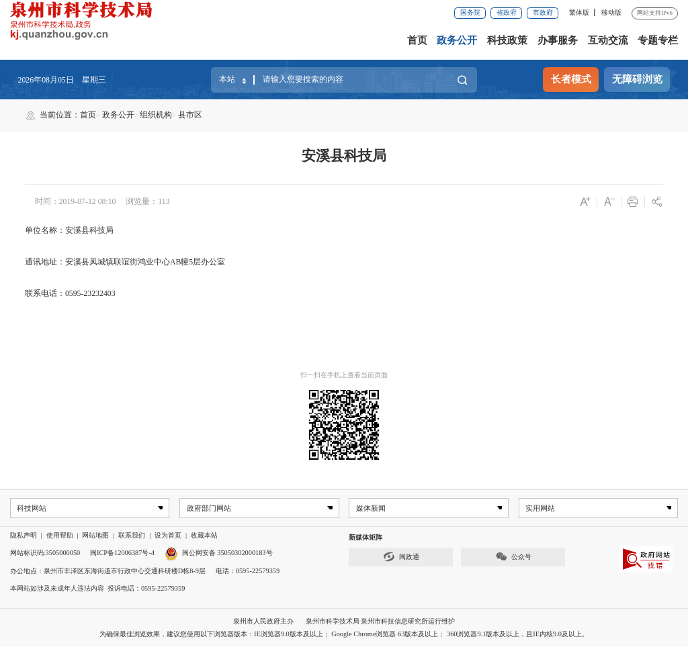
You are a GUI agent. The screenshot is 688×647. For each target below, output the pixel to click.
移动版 (611, 12)
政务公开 (457, 40)
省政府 (507, 12)
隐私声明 (23, 536)
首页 (417, 40)
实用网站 (540, 508)
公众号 (513, 558)
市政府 (543, 12)
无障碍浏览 (637, 79)
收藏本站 (204, 536)
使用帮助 (59, 536)
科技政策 (507, 40)
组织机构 (156, 114)
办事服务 (558, 40)
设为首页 (168, 536)
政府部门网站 (208, 508)
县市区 (190, 114)
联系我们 (131, 536)
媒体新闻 (370, 508)
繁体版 (579, 12)
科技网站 (32, 508)
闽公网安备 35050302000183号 (219, 553)
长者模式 (571, 79)
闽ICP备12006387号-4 (122, 553)
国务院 (470, 12)
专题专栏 (658, 40)
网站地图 (95, 536)
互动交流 (608, 40)
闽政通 (401, 558)
